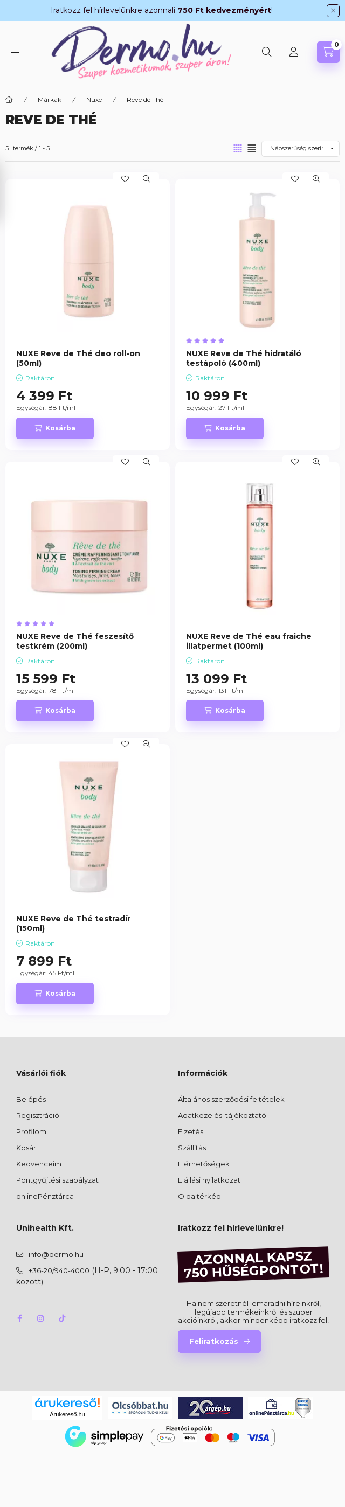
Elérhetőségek (204, 1163)
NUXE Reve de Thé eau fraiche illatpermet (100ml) (249, 641)
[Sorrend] (300, 149)
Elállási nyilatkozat (209, 1180)
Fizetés (190, 1131)
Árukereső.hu (67, 1414)
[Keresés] (267, 52)
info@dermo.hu (56, 1254)
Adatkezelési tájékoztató (222, 1115)
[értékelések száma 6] (208, 341)
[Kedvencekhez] (125, 178)
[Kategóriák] (15, 52)
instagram (41, 1318)
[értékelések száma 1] (38, 624)
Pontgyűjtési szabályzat (57, 1180)
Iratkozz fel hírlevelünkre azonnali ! (162, 10)
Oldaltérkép (199, 1196)
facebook (19, 1318)
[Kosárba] (55, 428)
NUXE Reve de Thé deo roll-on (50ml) (78, 358)
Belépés (31, 1099)
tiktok (62, 1318)
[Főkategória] (9, 100)
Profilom (31, 1131)
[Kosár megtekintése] (328, 52)
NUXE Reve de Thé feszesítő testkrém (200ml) (75, 641)
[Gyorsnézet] (146, 178)
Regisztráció (37, 1115)
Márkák (49, 99)
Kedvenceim (38, 1163)
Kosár (26, 1147)
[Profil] (294, 52)
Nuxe (94, 99)
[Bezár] (333, 10)
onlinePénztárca (45, 1196)
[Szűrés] (11, 191)
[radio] (251, 148)
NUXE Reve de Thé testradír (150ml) (73, 923)
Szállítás (192, 1147)
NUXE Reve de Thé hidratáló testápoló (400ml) (243, 358)
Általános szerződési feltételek (231, 1099)
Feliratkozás (213, 1341)
